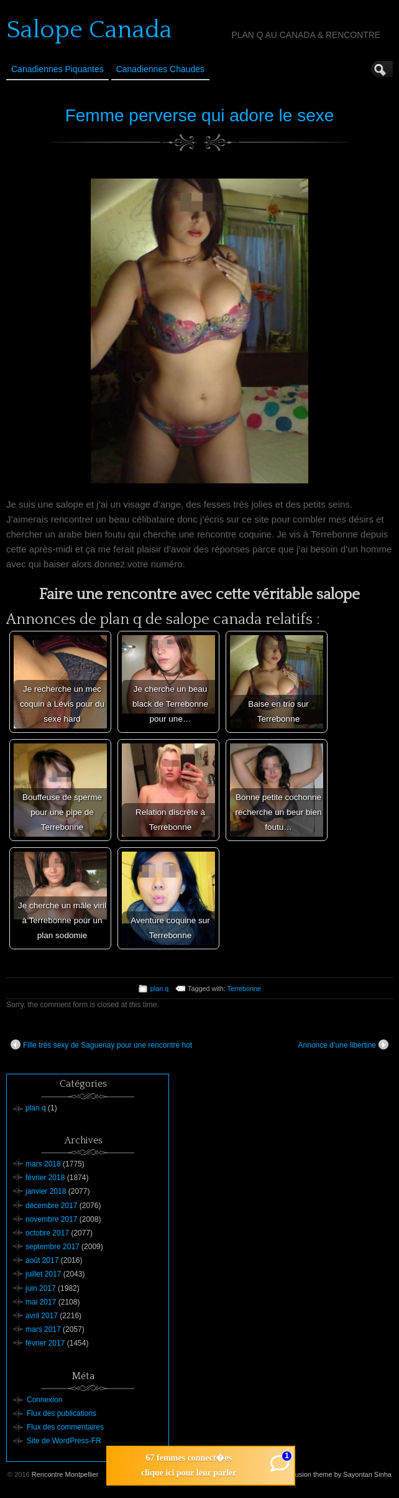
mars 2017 (43, 1329)
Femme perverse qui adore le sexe (199, 115)
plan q (159, 988)
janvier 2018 (45, 1191)
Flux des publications (61, 1413)
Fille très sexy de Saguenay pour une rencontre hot (101, 1044)
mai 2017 (40, 1302)
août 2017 (41, 1260)
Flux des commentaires (65, 1427)
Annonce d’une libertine (343, 1044)
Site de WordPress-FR (64, 1440)
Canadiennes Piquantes (57, 69)
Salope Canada (89, 30)
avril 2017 (41, 1315)
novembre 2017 (51, 1219)
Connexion (44, 1399)
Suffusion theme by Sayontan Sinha (337, 1474)
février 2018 (45, 1177)
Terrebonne (244, 988)
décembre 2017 (51, 1205)
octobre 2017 (47, 1233)
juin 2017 (40, 1288)
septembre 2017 (52, 1246)
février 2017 (45, 1343)
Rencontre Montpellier (65, 1474)
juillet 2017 (43, 1274)
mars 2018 (43, 1164)
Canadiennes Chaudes (160, 69)
